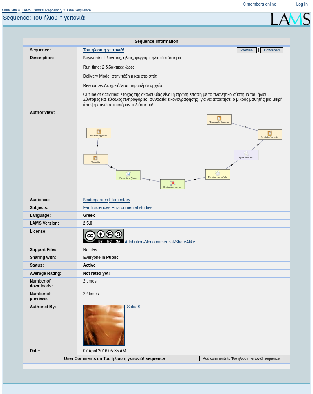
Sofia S (133, 307)
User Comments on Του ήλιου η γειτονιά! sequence (114, 358)
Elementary (119, 200)
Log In (302, 4)
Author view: (42, 112)
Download (272, 50)
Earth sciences (96, 207)
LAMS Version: (44, 223)
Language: (40, 215)
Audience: (40, 200)
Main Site (9, 10)
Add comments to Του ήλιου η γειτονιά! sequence (241, 358)
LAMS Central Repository (42, 10)
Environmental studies (131, 207)
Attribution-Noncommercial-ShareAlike (139, 242)
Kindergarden (95, 200)
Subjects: (39, 207)
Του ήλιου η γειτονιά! (103, 50)
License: (38, 231)
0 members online (259, 4)
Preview (246, 50)
